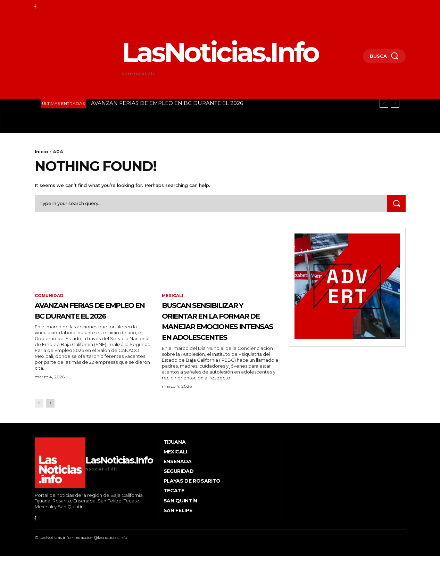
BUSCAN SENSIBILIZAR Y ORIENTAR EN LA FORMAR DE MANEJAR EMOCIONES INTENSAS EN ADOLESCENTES (217, 327)
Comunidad (49, 296)
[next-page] (50, 415)
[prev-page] (39, 415)
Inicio (41, 151)
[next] (395, 103)
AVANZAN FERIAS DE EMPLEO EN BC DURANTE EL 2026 (167, 103)
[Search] (396, 204)
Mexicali (173, 296)
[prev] (384, 103)
